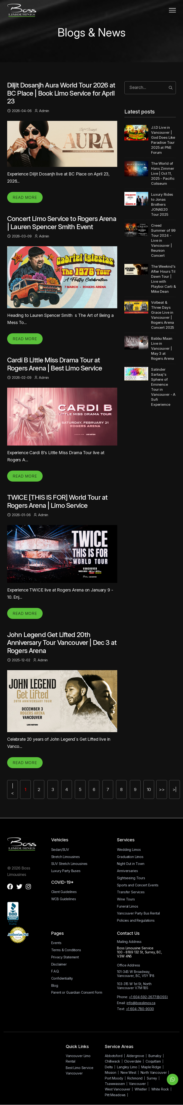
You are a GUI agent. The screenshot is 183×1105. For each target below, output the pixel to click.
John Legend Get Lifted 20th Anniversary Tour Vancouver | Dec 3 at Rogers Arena (62, 643)
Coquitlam (153, 1061)
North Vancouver (154, 1072)
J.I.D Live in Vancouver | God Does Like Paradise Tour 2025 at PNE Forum (163, 140)
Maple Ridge (151, 1067)
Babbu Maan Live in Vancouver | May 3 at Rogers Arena (162, 348)
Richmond (134, 1078)
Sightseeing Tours (131, 878)
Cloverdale (132, 1061)
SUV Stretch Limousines (69, 864)
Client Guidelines (64, 892)
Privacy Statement (65, 957)
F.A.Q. (55, 971)
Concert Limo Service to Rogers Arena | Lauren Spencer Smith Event (61, 223)
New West (128, 1072)
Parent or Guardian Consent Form (76, 993)
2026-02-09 (19, 377)
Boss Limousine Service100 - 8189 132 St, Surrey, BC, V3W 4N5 (139, 952)
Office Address (128, 965)
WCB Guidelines (63, 899)
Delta (109, 1067)
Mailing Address (129, 942)
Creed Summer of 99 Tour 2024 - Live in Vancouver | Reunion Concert (163, 240)
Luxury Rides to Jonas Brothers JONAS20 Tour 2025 (162, 204)
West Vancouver (117, 1089)
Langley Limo (127, 1067)
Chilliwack (112, 1061)
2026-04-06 (19, 110)
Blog (54, 986)
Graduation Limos (130, 857)
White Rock (160, 1089)
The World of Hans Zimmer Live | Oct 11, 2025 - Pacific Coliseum (163, 173)
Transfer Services (131, 892)
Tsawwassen (115, 1084)
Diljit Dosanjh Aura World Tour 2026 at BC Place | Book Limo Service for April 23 (61, 93)
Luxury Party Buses (66, 871)
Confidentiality (62, 979)
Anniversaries (127, 871)
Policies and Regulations (136, 921)
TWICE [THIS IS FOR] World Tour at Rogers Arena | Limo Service (57, 501)
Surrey (152, 1078)
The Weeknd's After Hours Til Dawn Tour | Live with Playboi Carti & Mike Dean (163, 279)
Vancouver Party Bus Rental (138, 913)
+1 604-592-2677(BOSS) (148, 997)
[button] (172, 10)
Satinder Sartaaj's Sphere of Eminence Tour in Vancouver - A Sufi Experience (163, 387)
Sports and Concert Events (137, 885)
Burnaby (154, 1056)
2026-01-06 (18, 515)
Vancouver (137, 1084)
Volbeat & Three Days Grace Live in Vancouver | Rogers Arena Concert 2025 (162, 315)
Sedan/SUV (60, 850)
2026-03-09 (19, 236)
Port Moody (114, 1078)
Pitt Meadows (115, 1095)
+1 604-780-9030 (140, 1009)
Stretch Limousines (65, 857)
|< (12, 789)
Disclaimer (59, 964)
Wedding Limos (129, 850)
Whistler (141, 1089)
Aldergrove (135, 1056)
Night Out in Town (130, 864)
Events (56, 943)
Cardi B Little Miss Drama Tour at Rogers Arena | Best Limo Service (54, 364)
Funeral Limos (127, 907)
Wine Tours (126, 899)
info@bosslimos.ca (141, 1003)
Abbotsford (113, 1056)
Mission (110, 1072)
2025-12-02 (18, 660)
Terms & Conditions (66, 950)
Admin (41, 110)
